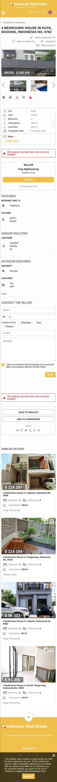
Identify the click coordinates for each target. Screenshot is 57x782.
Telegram (9, 322)
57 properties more (29, 182)
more (4, 289)
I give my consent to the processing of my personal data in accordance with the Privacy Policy (30, 361)
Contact (28, 175)
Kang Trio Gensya (11, 506)
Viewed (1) (50, 41)
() (32, 12)
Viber (38, 318)
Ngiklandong (28, 168)
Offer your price (48, 45)
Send (50, 370)
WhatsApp (26, 318)
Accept (28, 776)
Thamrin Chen (10, 570)
